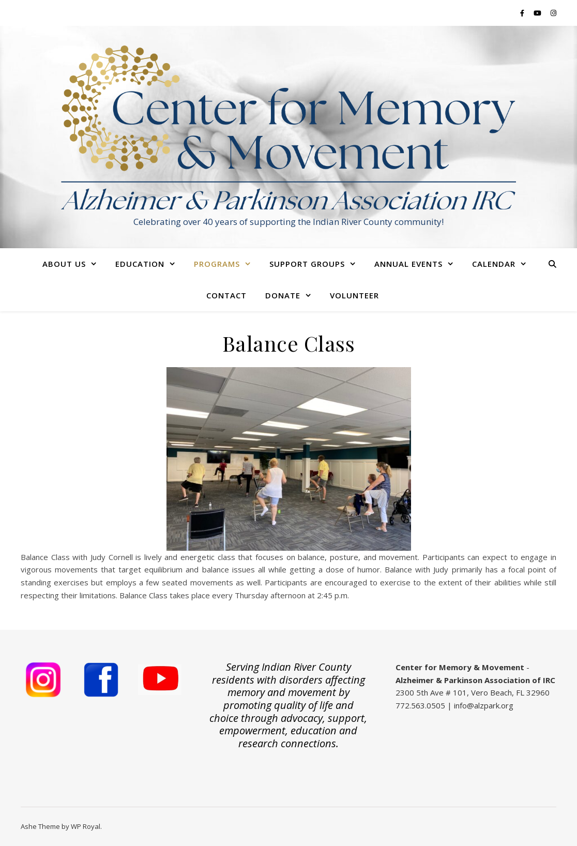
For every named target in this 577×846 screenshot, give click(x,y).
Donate (282, 295)
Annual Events (408, 264)
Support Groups (307, 264)
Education (139, 264)
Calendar (493, 264)
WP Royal (85, 826)
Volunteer (354, 295)
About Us (64, 264)
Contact (226, 295)
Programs (217, 264)
